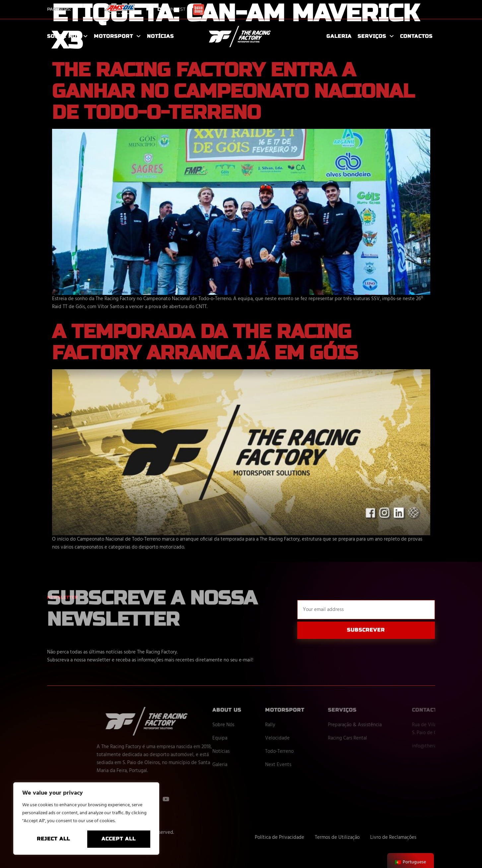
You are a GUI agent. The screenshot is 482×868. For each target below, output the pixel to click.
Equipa (247, 738)
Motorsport (117, 36)
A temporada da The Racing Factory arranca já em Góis (205, 342)
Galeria (339, 36)
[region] (86, 818)
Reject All (53, 839)
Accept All (119, 839)
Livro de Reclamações (393, 837)
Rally (297, 725)
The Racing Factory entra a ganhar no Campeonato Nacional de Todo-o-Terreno (233, 91)
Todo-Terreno (306, 751)
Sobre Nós (67, 36)
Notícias (160, 36)
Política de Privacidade (279, 837)
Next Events (305, 765)
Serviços (376, 36)
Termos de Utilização (337, 837)
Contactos (416, 36)
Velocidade (304, 738)
